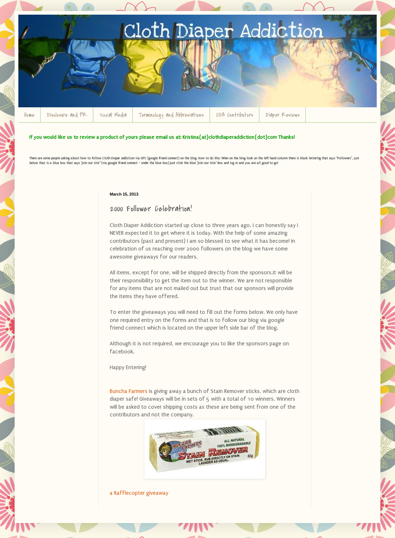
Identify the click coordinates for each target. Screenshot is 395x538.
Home (29, 115)
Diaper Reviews (283, 115)
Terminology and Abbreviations (171, 115)
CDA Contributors (234, 115)
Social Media (113, 115)
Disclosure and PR (67, 115)
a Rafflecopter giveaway (139, 493)
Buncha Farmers (129, 391)
